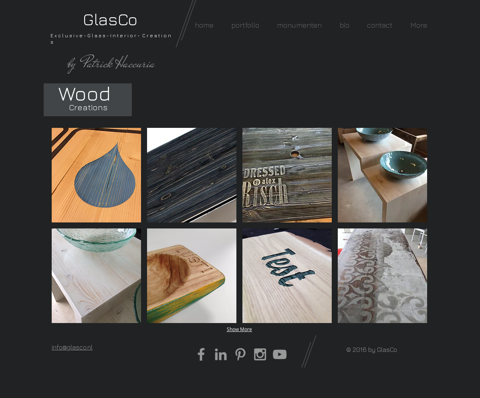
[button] (245, 25)
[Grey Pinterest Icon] (240, 354)
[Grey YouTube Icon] (279, 354)
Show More (239, 329)
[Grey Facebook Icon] (201, 354)
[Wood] (84, 93)
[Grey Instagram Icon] (260, 354)
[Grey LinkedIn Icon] (220, 354)
